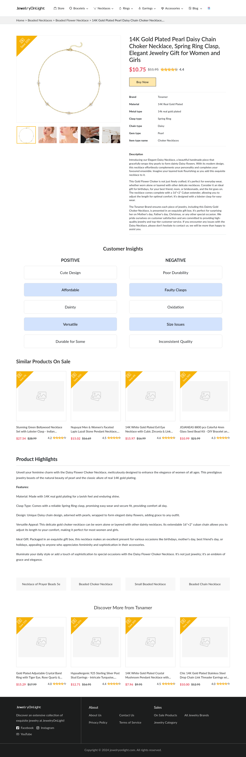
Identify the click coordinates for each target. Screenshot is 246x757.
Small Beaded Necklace (150, 584)
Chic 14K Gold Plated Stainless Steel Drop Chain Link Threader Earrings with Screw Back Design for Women (205, 677)
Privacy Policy (98, 722)
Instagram (47, 727)
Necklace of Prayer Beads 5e (41, 584)
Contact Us (126, 715)
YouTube (26, 734)
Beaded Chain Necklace (205, 584)
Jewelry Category (165, 722)
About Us (95, 715)
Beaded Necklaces (40, 20)
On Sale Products (165, 715)
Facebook (27, 727)
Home (20, 20)
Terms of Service (130, 722)
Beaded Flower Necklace (72, 20)
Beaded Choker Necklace (95, 584)
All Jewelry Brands (196, 715)
